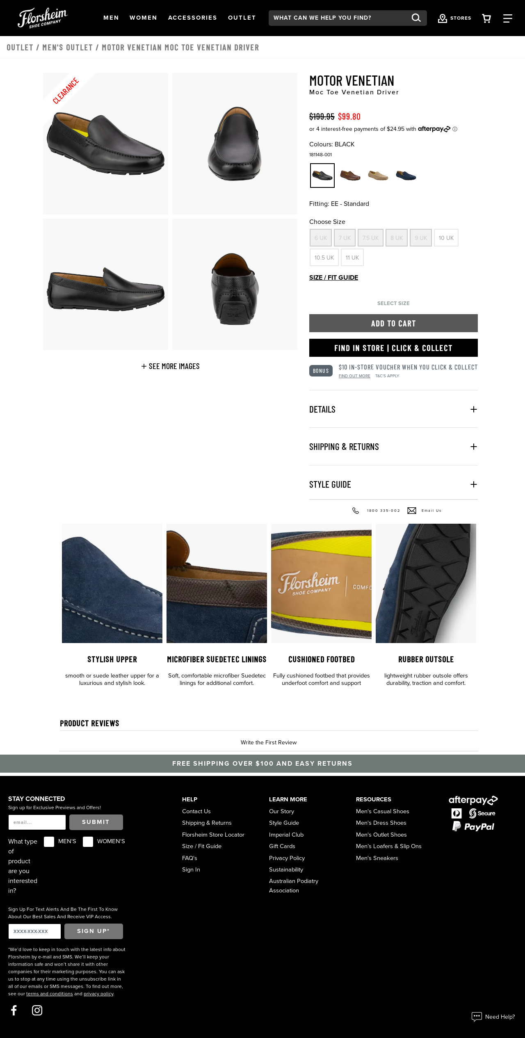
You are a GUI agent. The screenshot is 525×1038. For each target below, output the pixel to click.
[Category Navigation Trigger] (508, 18)
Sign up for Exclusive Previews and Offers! (54, 807)
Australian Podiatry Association (293, 886)
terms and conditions (49, 994)
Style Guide (284, 822)
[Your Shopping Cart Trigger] (486, 17)
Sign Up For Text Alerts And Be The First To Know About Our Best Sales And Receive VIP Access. (63, 912)
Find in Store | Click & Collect (393, 348)
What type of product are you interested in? (22, 866)
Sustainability (286, 869)
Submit (96, 822)
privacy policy (98, 994)
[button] (111, 18)
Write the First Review (269, 742)
